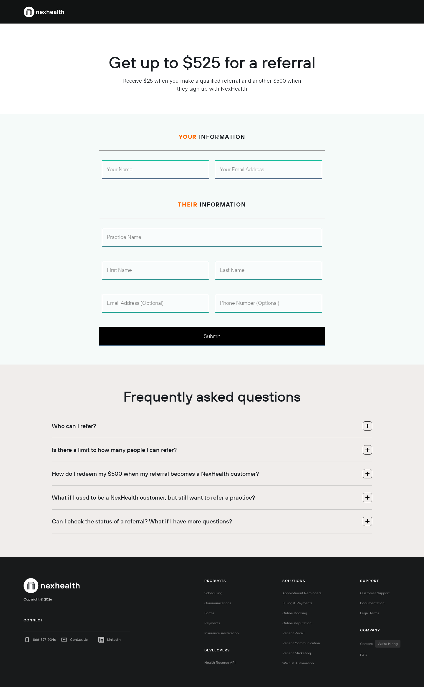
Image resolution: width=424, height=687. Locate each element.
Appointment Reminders (302, 593)
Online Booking (294, 613)
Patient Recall (293, 633)
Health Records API (220, 662)
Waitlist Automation (298, 663)
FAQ (363, 655)
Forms (209, 613)
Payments (212, 623)
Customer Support (375, 593)
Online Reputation (297, 623)
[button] (216, 12)
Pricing (293, 11)
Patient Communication (301, 643)
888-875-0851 (320, 11)
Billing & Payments (297, 603)
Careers (380, 644)
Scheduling (213, 593)
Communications (217, 603)
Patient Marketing (296, 653)
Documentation (372, 603)
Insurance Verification (221, 633)
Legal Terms (369, 613)
